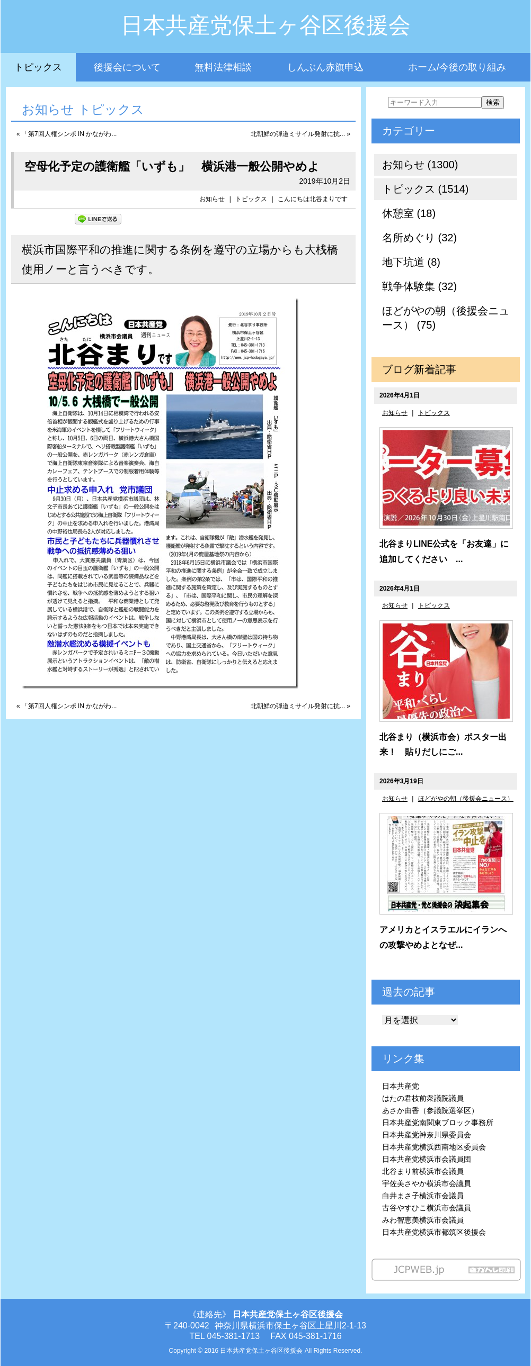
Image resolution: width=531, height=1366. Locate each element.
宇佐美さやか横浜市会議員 (426, 1183)
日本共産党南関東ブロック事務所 (437, 1122)
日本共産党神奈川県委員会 (426, 1134)
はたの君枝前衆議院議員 (423, 1098)
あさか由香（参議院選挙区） (430, 1110)
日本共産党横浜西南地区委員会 (434, 1147)
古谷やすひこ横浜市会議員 (426, 1208)
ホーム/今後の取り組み (457, 67)
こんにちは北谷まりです (313, 199)
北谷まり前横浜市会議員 (423, 1171)
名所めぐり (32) (419, 237)
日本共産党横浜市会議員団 (426, 1159)
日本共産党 (400, 1086)
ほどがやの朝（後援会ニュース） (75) (445, 318)
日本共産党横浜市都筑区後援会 (434, 1232)
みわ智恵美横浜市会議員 (423, 1220)
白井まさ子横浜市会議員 (423, 1195)
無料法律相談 (223, 67)
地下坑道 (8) (411, 262)
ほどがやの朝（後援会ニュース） (466, 798)
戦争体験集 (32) (419, 286)
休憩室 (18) (409, 213)
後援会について (127, 67)
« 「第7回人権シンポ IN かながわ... (66, 134)
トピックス (38, 67)
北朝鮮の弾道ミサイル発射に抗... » (300, 134)
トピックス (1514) (425, 189)
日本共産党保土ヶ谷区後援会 (266, 25)
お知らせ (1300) (420, 164)
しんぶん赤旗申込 (325, 67)
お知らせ (212, 199)
